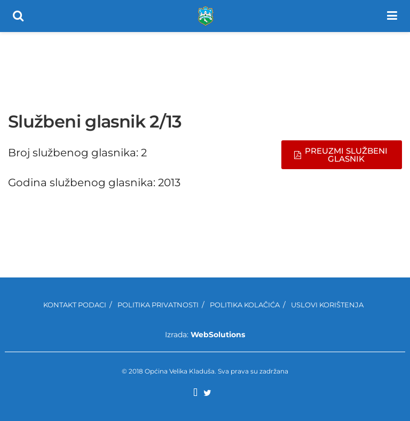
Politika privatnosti (158, 304)
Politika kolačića (245, 304)
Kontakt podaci (74, 304)
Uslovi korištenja (327, 304)
